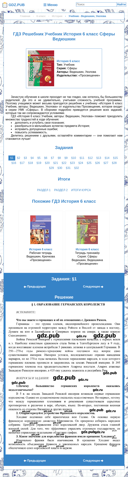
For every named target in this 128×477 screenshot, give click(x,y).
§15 (115, 157)
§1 (11, 157)
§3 (25, 157)
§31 (68, 167)
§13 (98, 157)
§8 (59, 157)
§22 (64, 162)
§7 (52, 157)
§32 (76, 167)
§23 (72, 162)
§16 (13, 162)
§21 (55, 162)
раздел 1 (44, 190)
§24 (80, 162)
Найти (121, 4)
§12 (90, 157)
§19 (39, 162)
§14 (107, 157)
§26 (97, 162)
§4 (32, 157)
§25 (89, 162)
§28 (114, 162)
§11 (82, 157)
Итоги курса (81, 190)
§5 (39, 157)
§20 (47, 162)
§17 (22, 162)
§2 (18, 157)
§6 (45, 157)
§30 (59, 167)
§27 (105, 162)
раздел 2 (61, 190)
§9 (66, 157)
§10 (73, 157)
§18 (30, 162)
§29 (51, 167)
